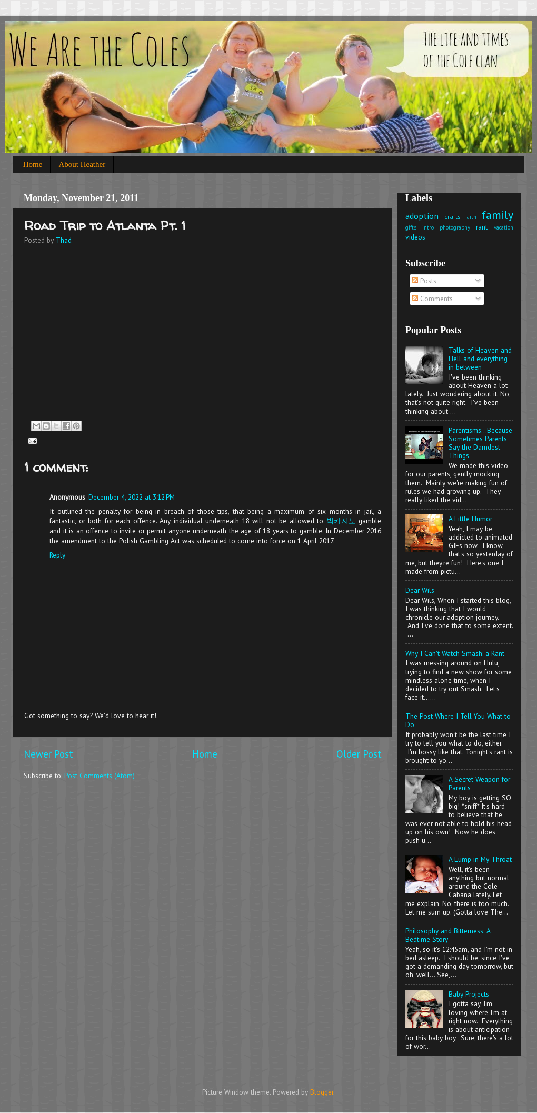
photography (455, 227)
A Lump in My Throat (480, 859)
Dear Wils (419, 590)
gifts (410, 227)
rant (482, 227)
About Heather (81, 164)
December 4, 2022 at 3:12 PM (131, 497)
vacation (503, 227)
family (497, 214)
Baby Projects (469, 994)
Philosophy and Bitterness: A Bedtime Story (447, 935)
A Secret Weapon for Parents (479, 783)
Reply (57, 555)
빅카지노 (341, 520)
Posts (424, 280)
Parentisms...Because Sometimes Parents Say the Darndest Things (480, 443)
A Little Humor (470, 518)
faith (470, 217)
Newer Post (48, 754)
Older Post (359, 754)
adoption (422, 216)
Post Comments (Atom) (99, 775)
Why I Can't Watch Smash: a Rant (454, 653)
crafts (452, 217)
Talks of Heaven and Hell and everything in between (480, 358)
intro (428, 227)
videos (415, 237)
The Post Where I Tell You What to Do (458, 720)
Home (33, 164)
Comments (432, 298)
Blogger (321, 1092)
